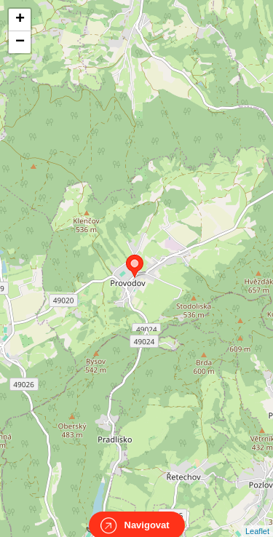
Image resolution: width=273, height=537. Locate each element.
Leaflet (257, 518)
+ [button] (20, 20)
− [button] (20, 42)
